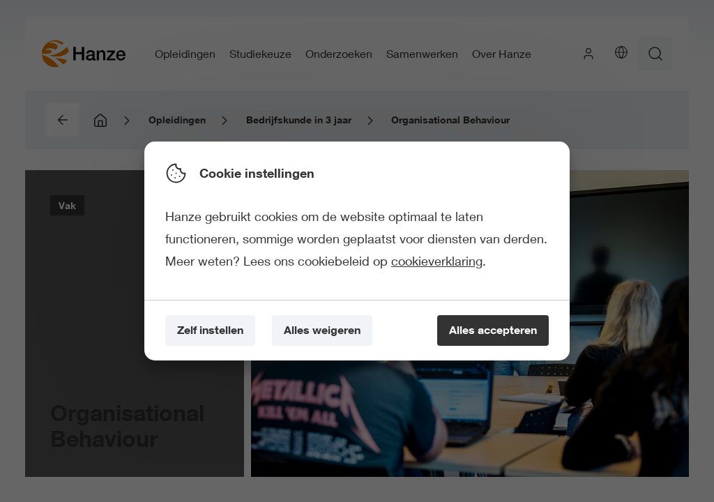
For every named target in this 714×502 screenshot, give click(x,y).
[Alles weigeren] (322, 331)
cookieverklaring (437, 260)
